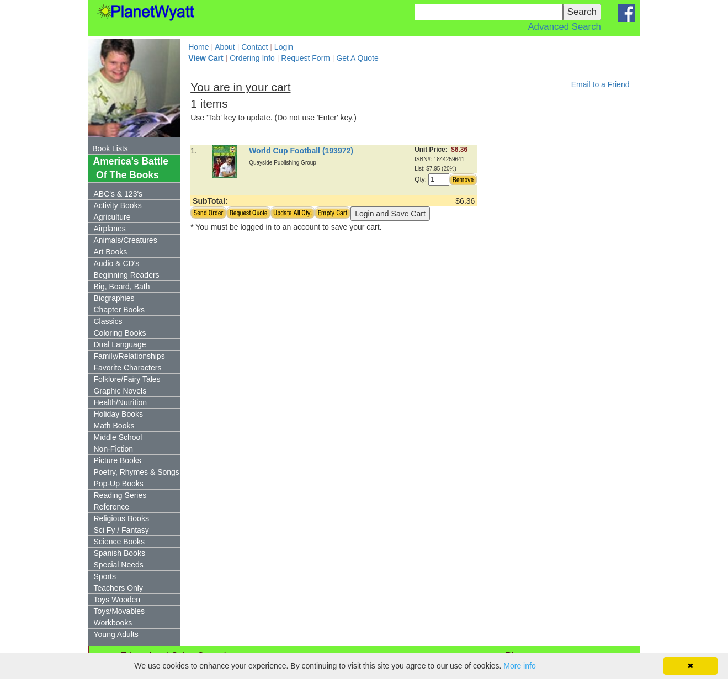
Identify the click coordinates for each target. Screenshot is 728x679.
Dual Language (120, 344)
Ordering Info (252, 58)
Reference (112, 506)
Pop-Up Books (119, 483)
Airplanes (110, 228)
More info (519, 665)
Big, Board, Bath (122, 286)
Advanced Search (564, 27)
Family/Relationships (129, 356)
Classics (108, 321)
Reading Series (120, 495)
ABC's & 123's (118, 193)
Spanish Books (119, 553)
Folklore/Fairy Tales (127, 379)
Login (283, 47)
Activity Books (118, 205)
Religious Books (121, 518)
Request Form (305, 58)
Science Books (119, 541)
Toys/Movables (119, 611)
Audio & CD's (117, 263)
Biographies (114, 298)
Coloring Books (120, 332)
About (225, 47)
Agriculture (112, 217)
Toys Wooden (117, 599)
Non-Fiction (114, 448)
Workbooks (113, 622)
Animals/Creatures (125, 240)
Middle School (118, 437)
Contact (254, 47)
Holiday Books (119, 414)
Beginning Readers (127, 274)
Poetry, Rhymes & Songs (136, 472)
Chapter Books (119, 309)
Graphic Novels (120, 390)
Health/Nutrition (120, 402)
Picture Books (117, 460)
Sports (105, 576)
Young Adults (116, 634)
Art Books (110, 251)
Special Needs (119, 564)
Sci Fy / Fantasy (121, 530)
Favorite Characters (128, 367)
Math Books (114, 425)
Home (198, 47)
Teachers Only (118, 587)
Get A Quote (357, 58)
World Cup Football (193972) (301, 150)
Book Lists (110, 148)
